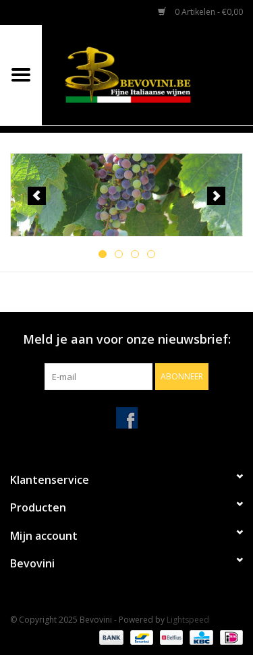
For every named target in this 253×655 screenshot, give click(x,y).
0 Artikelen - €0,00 (200, 12)
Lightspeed (188, 619)
